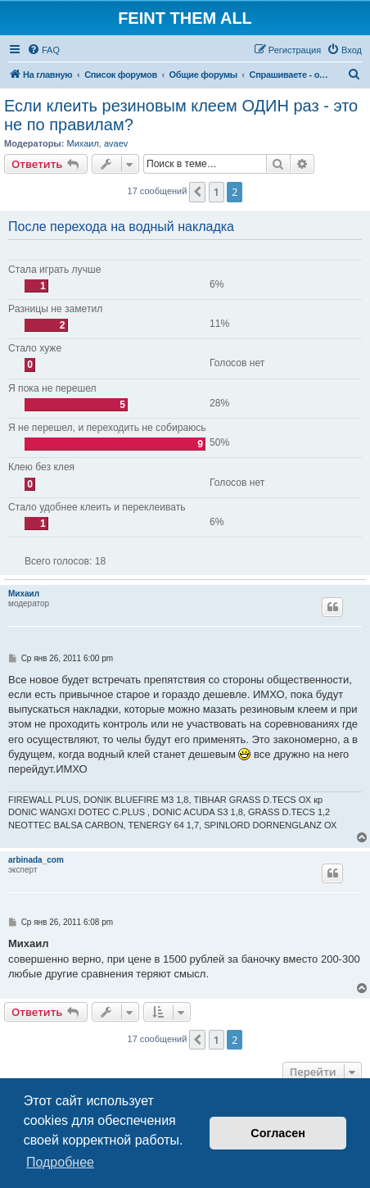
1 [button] (216, 191)
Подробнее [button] (60, 1162)
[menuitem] (43, 50)
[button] (197, 192)
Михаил (82, 143)
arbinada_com (36, 859)
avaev (116, 143)
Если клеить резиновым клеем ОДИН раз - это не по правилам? (181, 115)
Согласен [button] (277, 1133)
